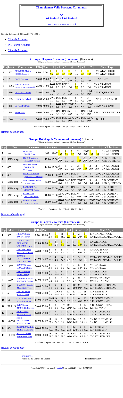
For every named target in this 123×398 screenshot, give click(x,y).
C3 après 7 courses (17, 50)
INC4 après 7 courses (19, 44)
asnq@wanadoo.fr (68, 24)
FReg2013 (59, 368)
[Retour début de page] (13, 131)
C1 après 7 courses (17, 39)
